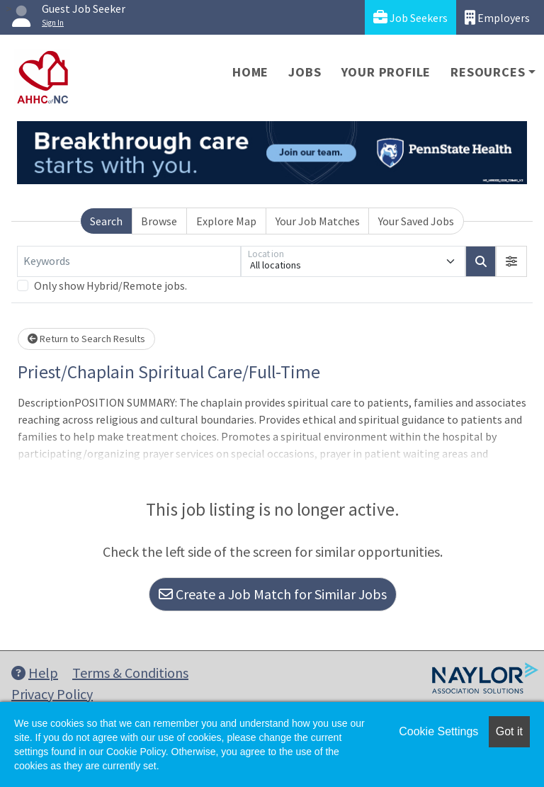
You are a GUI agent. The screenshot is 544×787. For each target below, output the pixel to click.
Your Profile (386, 72)
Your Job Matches (318, 221)
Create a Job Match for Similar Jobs (273, 594)
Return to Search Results (86, 338)
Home (250, 72)
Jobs (304, 72)
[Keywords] (129, 261)
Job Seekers (410, 17)
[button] (511, 261)
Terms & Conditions (130, 672)
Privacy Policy (52, 694)
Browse (159, 221)
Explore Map (226, 221)
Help (34, 672)
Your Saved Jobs (416, 221)
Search (106, 221)
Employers (497, 17)
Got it (509, 731)
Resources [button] (487, 72)
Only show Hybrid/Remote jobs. (110, 285)
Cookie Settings (438, 731)
